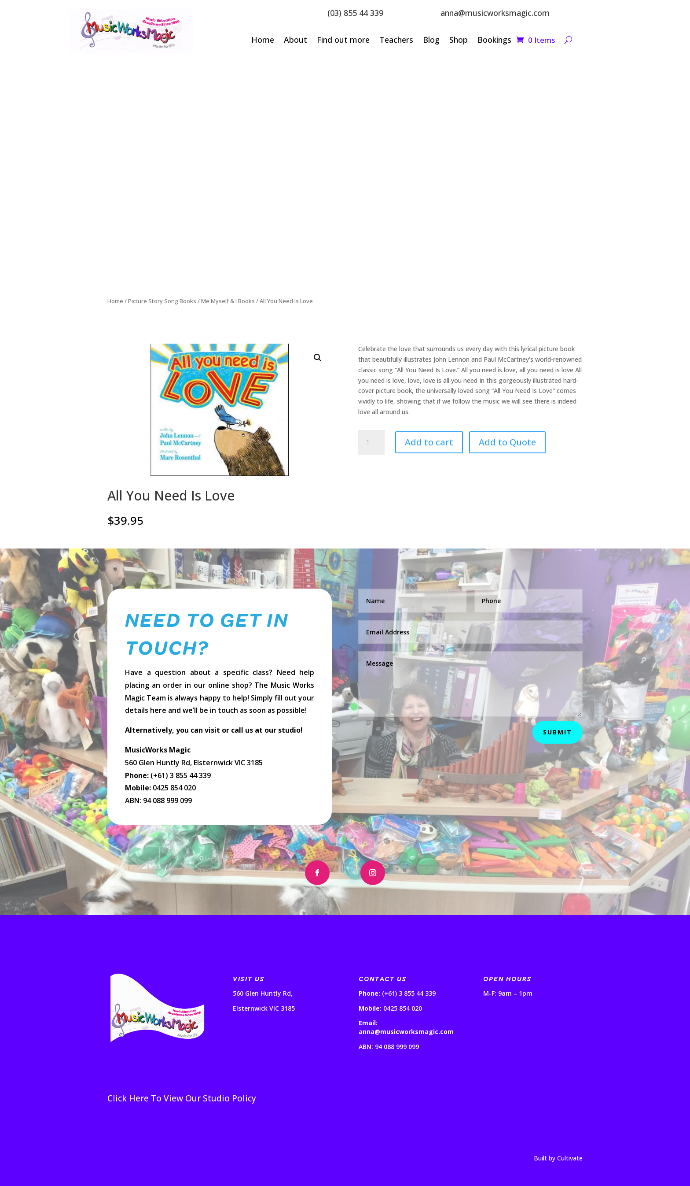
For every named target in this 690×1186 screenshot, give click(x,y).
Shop (458, 41)
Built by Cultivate (558, 1158)
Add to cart (429, 442)
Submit (557, 732)
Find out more (343, 41)
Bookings (494, 41)
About (295, 41)
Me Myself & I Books (228, 301)
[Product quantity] (371, 442)
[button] (318, 358)
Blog (431, 41)
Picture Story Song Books (162, 301)
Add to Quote (507, 442)
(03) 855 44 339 (355, 12)
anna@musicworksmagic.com (495, 12)
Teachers (396, 41)
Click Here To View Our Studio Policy (181, 1098)
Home (262, 41)
